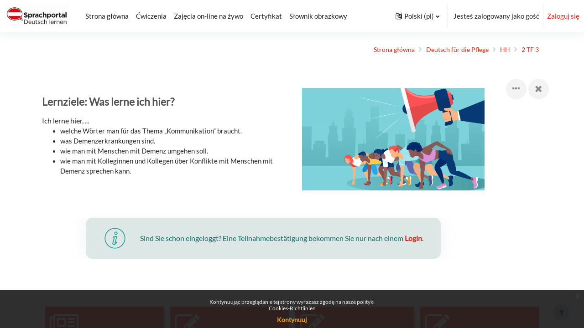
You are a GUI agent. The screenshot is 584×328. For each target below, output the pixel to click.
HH (499, 50)
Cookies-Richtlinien (292, 308)
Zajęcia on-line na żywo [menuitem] (208, 16)
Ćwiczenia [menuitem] (151, 16)
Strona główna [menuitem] (107, 16)
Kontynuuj (292, 319)
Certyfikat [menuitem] (266, 16)
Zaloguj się (563, 16)
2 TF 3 (525, 50)
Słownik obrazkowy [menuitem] (318, 16)
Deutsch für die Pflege (450, 50)
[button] (417, 16)
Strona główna (383, 50)
